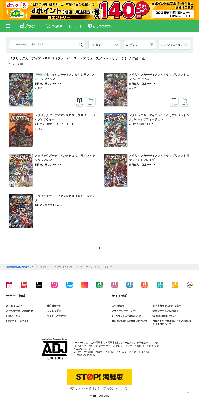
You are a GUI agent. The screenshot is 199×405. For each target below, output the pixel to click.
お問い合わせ (13, 316)
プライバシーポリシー (124, 310)
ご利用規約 (118, 305)
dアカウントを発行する (85, 388)
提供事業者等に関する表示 (166, 305)
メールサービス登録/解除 (19, 310)
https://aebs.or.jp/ (86, 355)
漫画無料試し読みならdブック (19, 267)
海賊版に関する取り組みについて (130, 321)
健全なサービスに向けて (165, 310)
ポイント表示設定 (56, 316)
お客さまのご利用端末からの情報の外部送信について (171, 323)
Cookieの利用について (164, 316)
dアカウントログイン (17, 321)
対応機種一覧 (54, 305)
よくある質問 (54, 310)
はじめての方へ (14, 305)
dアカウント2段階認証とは (126, 316)
